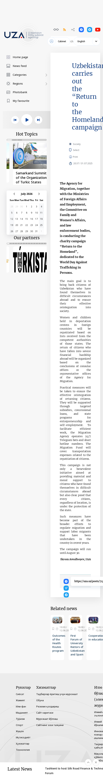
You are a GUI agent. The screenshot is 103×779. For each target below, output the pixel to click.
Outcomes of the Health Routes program (58, 643)
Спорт (19, 725)
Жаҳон (20, 731)
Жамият (20, 700)
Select (80, 150)
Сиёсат (20, 694)
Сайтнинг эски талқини (50, 725)
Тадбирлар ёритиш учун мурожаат (57, 694)
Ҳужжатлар (22, 743)
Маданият (22, 712)
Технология (23, 749)
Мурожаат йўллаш (47, 719)
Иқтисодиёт (23, 737)
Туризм (20, 719)
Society (77, 144)
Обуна (40, 700)
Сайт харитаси (44, 712)
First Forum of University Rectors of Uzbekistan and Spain (77, 645)
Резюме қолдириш (47, 706)
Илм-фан (21, 706)
